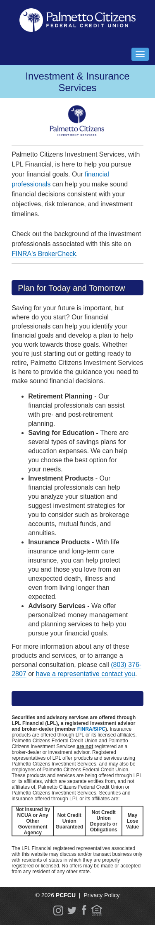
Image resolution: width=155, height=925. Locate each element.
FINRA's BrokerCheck (44, 253)
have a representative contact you (85, 673)
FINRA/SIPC (91, 729)
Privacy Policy (101, 895)
